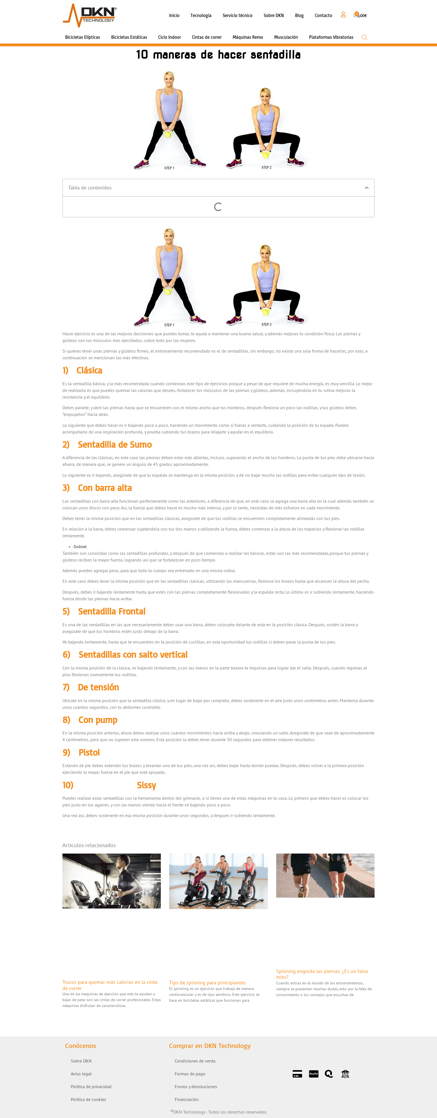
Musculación (286, 37)
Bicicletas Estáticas (129, 37)
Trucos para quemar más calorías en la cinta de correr (109, 985)
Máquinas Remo (248, 37)
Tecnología (201, 15)
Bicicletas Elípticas (82, 37)
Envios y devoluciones (196, 1086)
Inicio (174, 15)
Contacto (323, 15)
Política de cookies (88, 1099)
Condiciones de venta (195, 1061)
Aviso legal (81, 1073)
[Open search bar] (364, 37)
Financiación (187, 1099)
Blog (299, 15)
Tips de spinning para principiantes (207, 982)
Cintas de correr (207, 37)
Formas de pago (190, 1073)
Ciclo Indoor (169, 37)
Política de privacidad (91, 1086)
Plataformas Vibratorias (331, 37)
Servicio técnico (238, 15)
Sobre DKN (274, 15)
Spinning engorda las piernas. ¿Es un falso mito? (322, 974)
